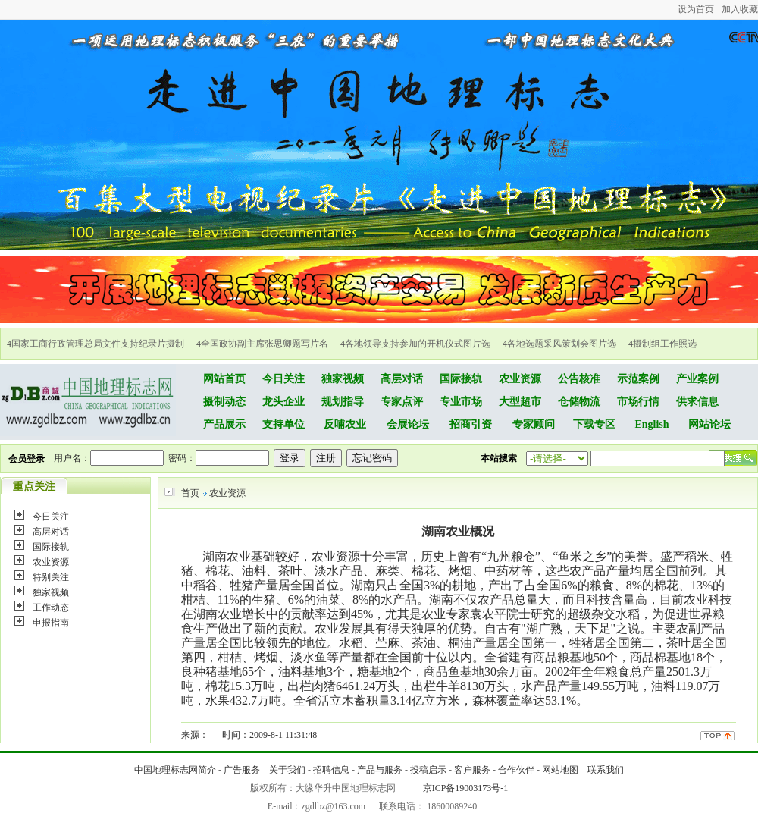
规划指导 (342, 401)
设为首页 (696, 9)
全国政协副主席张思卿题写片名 (264, 343)
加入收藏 (740, 9)
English (651, 424)
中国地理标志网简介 (175, 770)
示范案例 (638, 379)
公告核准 (579, 379)
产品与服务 (379, 770)
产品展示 (224, 424)
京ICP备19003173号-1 (466, 788)
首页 (190, 493)
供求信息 (697, 401)
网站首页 (224, 379)
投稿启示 (428, 770)
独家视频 (342, 379)
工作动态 (51, 607)
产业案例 (697, 379)
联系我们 (605, 770)
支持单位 (283, 424)
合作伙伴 (516, 770)
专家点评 (402, 401)
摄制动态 (224, 401)
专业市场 (461, 401)
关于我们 (287, 770)
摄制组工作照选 (665, 343)
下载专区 (594, 424)
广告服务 (242, 770)
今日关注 (283, 379)
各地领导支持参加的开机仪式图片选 (417, 343)
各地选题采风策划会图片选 (561, 343)
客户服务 (472, 770)
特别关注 (51, 577)
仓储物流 (579, 401)
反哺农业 (345, 424)
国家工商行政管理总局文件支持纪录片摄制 (97, 343)
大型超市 (520, 401)
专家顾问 (533, 424)
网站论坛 (709, 424)
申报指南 (51, 622)
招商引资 (470, 424)
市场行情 (638, 401)
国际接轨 (461, 379)
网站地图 (560, 770)
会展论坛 (408, 424)
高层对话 (402, 379)
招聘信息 (331, 770)
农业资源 (520, 379)
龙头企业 (283, 401)
